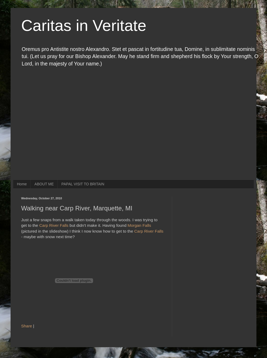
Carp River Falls (53, 225)
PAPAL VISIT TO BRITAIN (82, 184)
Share (26, 326)
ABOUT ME (44, 184)
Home (22, 184)
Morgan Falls (139, 225)
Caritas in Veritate (83, 25)
